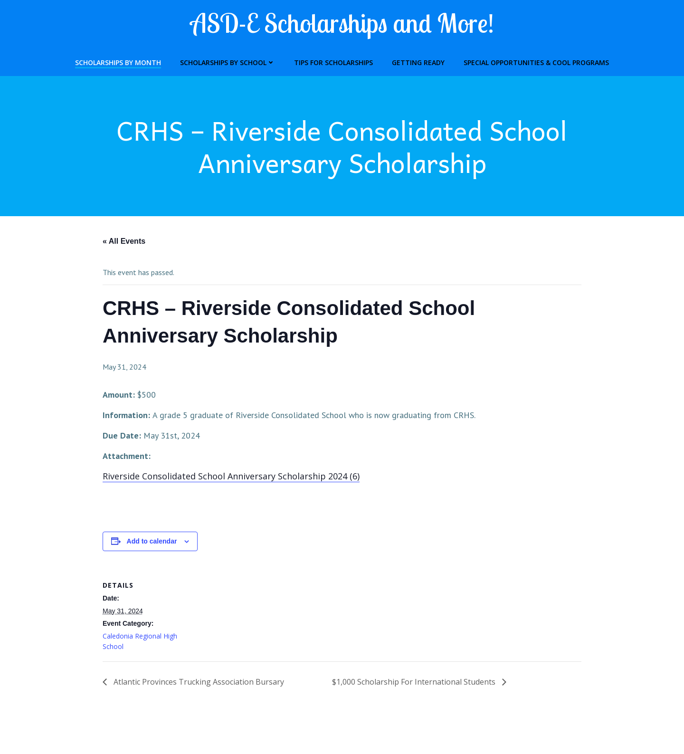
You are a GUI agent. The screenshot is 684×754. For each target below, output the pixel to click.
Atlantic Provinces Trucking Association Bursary (198, 682)
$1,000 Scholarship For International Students (414, 682)
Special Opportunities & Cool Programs (536, 62)
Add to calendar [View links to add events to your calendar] (152, 541)
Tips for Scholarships (333, 62)
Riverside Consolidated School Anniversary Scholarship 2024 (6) (231, 476)
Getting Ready (418, 62)
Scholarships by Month (118, 62)
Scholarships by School (227, 62)
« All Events (124, 242)
